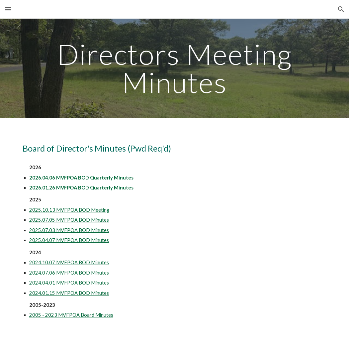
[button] (8, 9)
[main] (174, 68)
